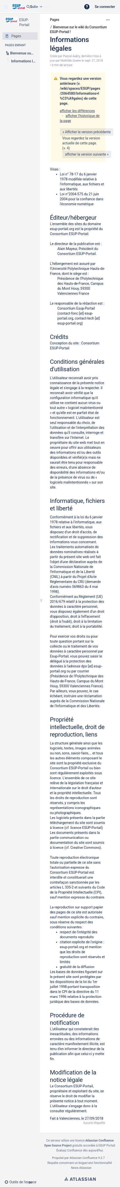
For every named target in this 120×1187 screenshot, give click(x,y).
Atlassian (80, 1179)
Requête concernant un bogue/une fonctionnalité (79, 1163)
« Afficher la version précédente (87, 132)
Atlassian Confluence (83, 1158)
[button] (5, 7)
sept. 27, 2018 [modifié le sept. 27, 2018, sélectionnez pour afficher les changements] (94, 60)
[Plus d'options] (108, 20)
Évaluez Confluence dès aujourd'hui (79, 1150)
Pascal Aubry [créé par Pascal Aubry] (71, 56)
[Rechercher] (28, 7)
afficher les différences (77, 111)
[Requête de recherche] (51, 7)
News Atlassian (81, 1168)
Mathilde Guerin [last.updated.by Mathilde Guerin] (71, 60)
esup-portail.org (62, 229)
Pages (54, 20)
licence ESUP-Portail (85, 828)
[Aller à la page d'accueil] (18, 7)
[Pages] (20, 36)
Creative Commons (85, 848)
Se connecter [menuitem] (105, 7)
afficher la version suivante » (87, 154)
